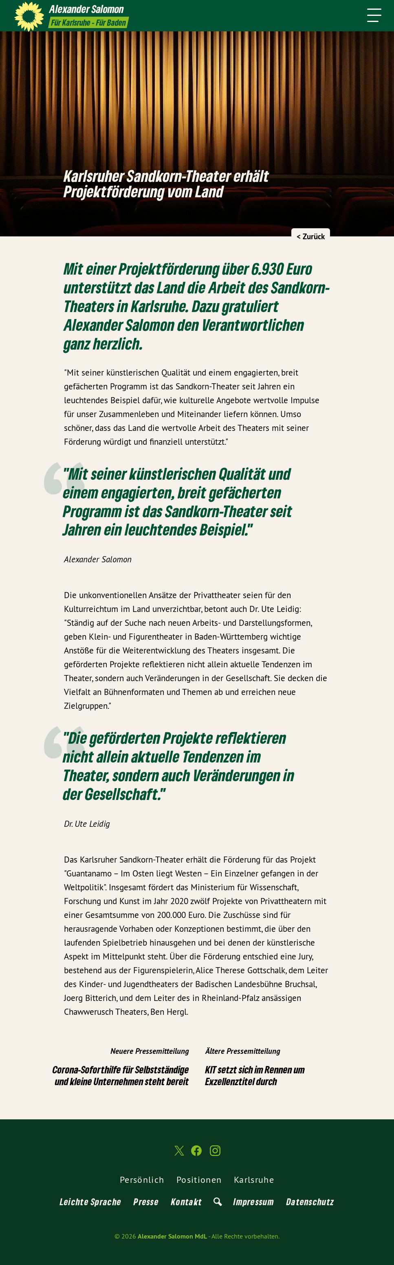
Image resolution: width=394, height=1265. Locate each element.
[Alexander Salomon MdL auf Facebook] (196, 1154)
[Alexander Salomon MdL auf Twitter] (178, 1154)
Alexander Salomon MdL (172, 1236)
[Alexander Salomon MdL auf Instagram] (215, 1154)
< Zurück (311, 237)
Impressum (253, 1201)
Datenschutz (310, 1201)
